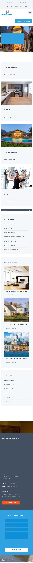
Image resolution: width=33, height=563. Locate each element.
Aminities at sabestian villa (13, 224)
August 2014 (8, 393)
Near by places (9, 228)
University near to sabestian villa (16, 325)
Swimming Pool (11, 67)
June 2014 (7, 401)
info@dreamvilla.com (11, 486)
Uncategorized (9, 245)
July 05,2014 (9, 294)
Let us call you (11, 503)
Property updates (10, 241)
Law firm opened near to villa (16, 359)
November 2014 (9, 384)
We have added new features (16, 291)
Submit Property (23, 21)
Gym (6, 194)
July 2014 (7, 397)
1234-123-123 (11, 483)
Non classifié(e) (9, 232)
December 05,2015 (9, 74)
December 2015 (9, 380)
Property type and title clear (14, 237)
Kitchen (7, 110)
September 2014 (9, 388)
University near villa (11, 249)
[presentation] (18, 543)
